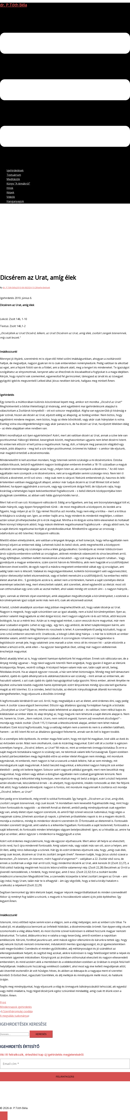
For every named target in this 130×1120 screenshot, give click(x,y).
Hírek (10, 188)
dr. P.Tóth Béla (13, 5)
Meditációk (13, 179)
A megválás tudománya (14, 1016)
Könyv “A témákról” (18, 183)
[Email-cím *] (65, 1064)
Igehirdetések (15, 170)
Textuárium (14, 175)
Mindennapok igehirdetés (16, 1007)
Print (3, 1002)
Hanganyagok (15, 201)
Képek (10, 192)
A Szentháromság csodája (17, 1011)
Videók (11, 197)
